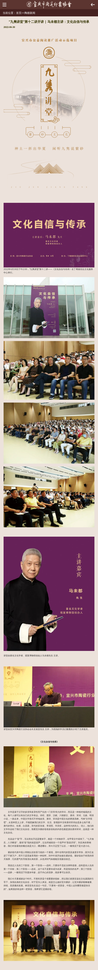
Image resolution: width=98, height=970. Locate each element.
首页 (18, 13)
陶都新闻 (29, 13)
